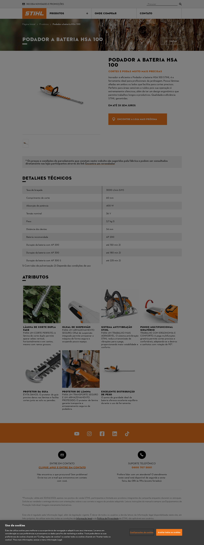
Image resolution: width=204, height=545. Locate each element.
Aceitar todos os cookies (169, 532)
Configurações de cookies (141, 532)
